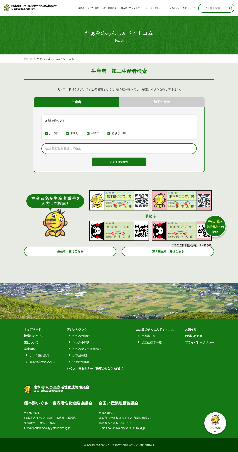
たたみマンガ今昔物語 (86, 349)
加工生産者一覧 (151, 342)
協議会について (85, 8)
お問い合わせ (193, 336)
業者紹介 (112, 8)
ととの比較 (215, 227)
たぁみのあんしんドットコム (181, 8)
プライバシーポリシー (199, 342)
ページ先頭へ (215, 423)
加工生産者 (162, 102)
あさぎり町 (119, 133)
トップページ (32, 329)
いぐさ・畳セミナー (155, 8)
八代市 (53, 133)
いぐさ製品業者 (39, 355)
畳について (100, 8)
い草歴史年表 (81, 362)
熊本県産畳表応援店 (42, 362)
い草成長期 (79, 355)
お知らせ (122, 8)
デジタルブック (136, 8)
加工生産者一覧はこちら (168, 251)
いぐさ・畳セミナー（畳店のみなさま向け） (96, 368)
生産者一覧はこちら (70, 251)
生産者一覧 (148, 336)
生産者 (76, 102)
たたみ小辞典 (81, 342)
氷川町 (74, 133)
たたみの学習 (81, 336)
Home (28, 58)
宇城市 (95, 133)
